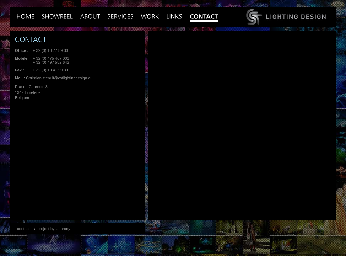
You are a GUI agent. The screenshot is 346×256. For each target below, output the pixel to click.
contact (23, 228)
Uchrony (63, 228)
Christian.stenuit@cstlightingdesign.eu (59, 78)
